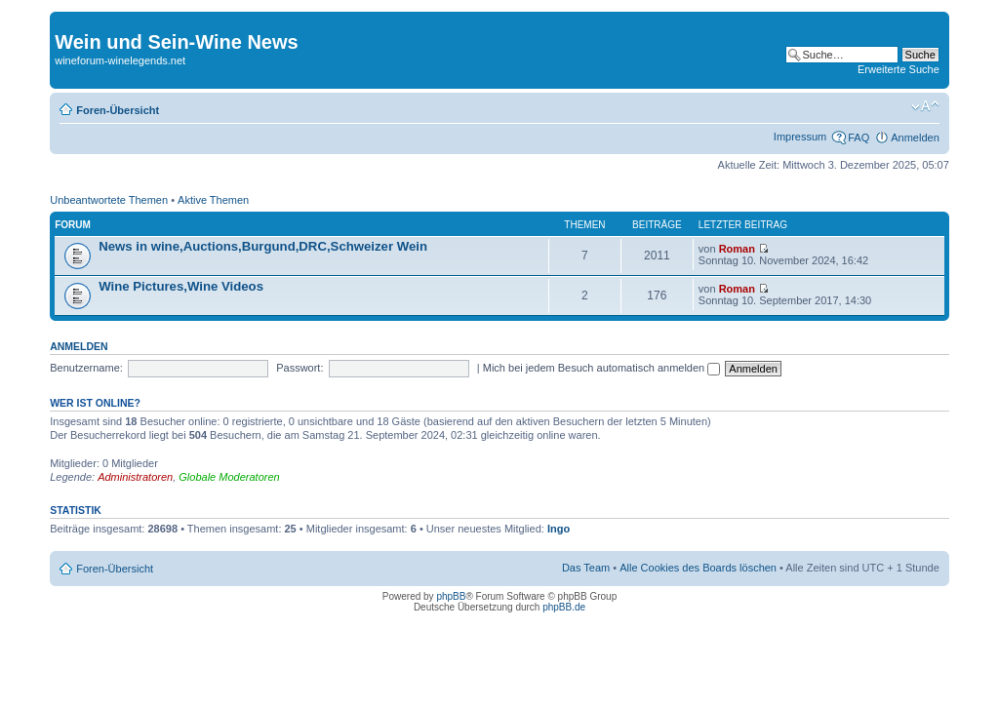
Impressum (800, 136)
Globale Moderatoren (229, 477)
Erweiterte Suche (898, 69)
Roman (737, 249)
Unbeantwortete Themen (109, 200)
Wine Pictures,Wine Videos (181, 286)
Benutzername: (86, 368)
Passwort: (299, 368)
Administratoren (135, 477)
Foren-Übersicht (117, 110)
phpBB (450, 596)
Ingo (558, 528)
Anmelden (915, 137)
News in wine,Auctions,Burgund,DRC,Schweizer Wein (263, 246)
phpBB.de (563, 607)
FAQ (858, 137)
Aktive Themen (213, 200)
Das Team (586, 567)
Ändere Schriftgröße (925, 106)
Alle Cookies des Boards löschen (698, 567)
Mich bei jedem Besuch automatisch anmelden (602, 368)
